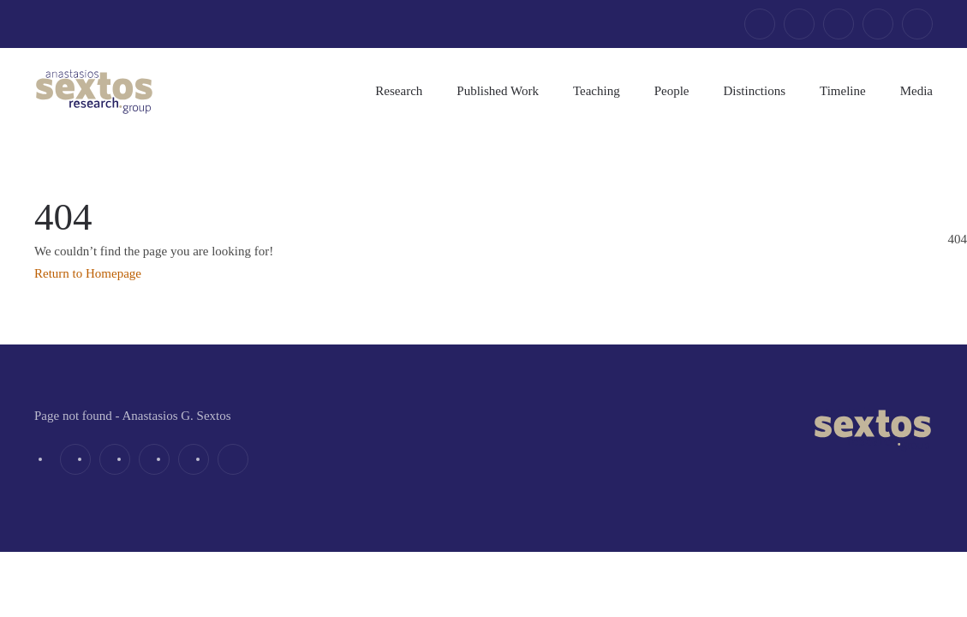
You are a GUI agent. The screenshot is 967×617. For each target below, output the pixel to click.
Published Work (498, 91)
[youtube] (878, 24)
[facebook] (759, 24)
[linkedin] (838, 24)
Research (398, 91)
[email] (917, 24)
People (671, 91)
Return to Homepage (87, 273)
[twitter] (799, 24)
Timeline (843, 91)
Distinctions (755, 91)
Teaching (596, 91)
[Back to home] (94, 91)
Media (916, 91)
